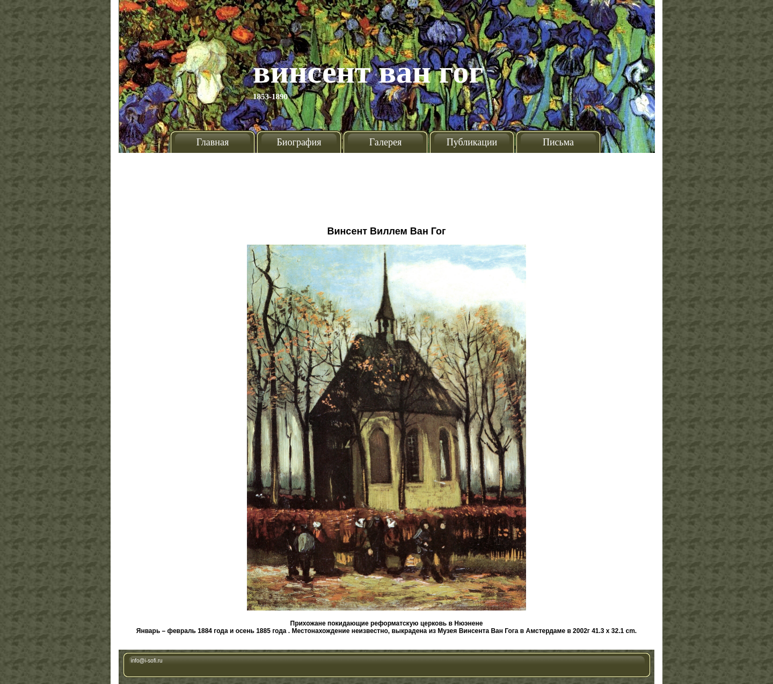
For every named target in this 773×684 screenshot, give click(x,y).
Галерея (385, 142)
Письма (558, 142)
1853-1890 (270, 96)
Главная (212, 142)
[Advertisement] (386, 185)
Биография (299, 142)
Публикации (472, 142)
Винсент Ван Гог (368, 72)
